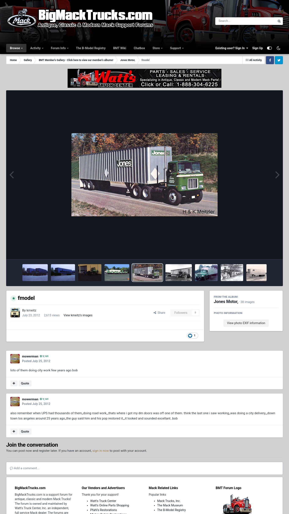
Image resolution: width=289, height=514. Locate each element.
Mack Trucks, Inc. (169, 501)
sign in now (101, 451)
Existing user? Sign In (231, 48)
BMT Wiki (119, 48)
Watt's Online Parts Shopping (109, 505)
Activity (35, 48)
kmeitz (31, 310)
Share (159, 312)
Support (176, 48)
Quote (25, 383)
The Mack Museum (170, 505)
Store (157, 48)
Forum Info (59, 48)
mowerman (30, 356)
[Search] (233, 21)
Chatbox (139, 48)
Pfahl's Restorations (103, 510)
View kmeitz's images (78, 315)
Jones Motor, (226, 301)
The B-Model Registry (91, 48)
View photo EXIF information (246, 323)
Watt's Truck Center (103, 501)
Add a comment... (25, 468)
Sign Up (257, 48)
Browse (15, 48)
